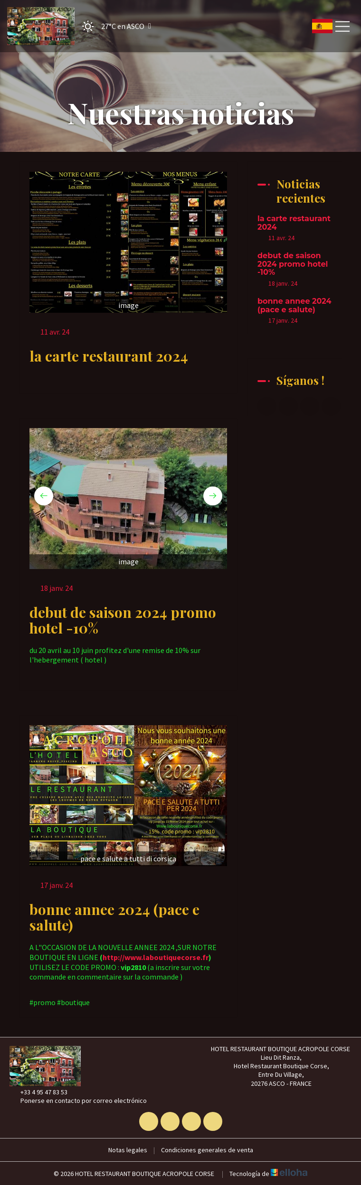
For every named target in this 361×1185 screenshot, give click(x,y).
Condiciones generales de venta (207, 1150)
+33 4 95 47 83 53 (38, 1092)
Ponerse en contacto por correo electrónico (78, 1100)
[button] (113, 26)
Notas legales (127, 1150)
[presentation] (43, 495)
